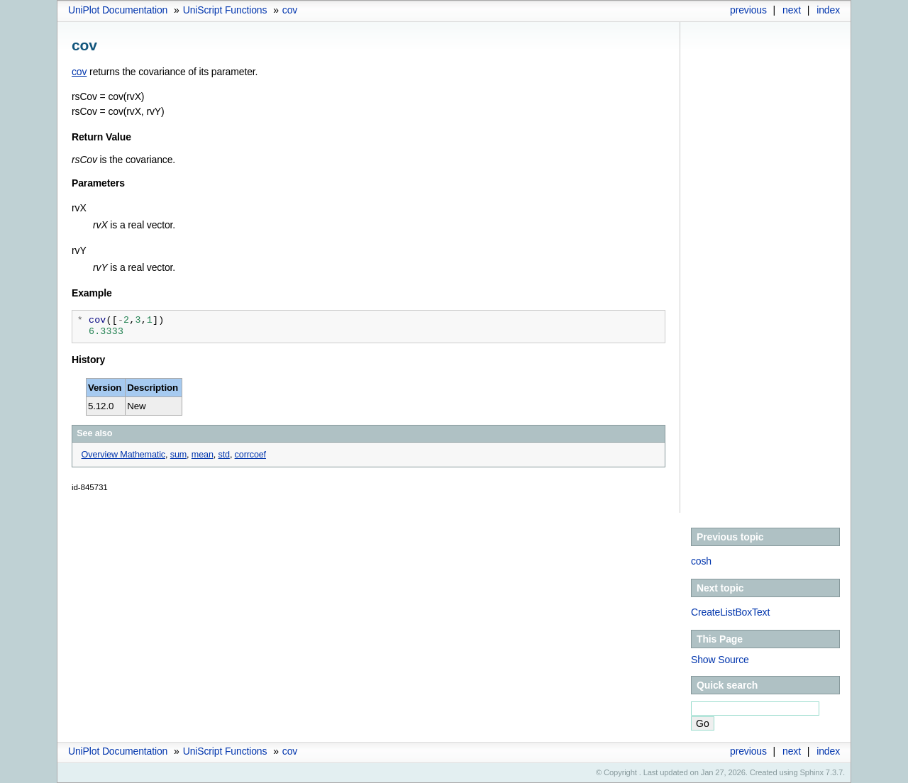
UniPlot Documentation (117, 10)
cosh (701, 561)
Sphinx (812, 772)
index (828, 10)
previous (748, 10)
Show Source (720, 659)
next (791, 10)
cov (289, 10)
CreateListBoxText (730, 612)
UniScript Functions (225, 10)
